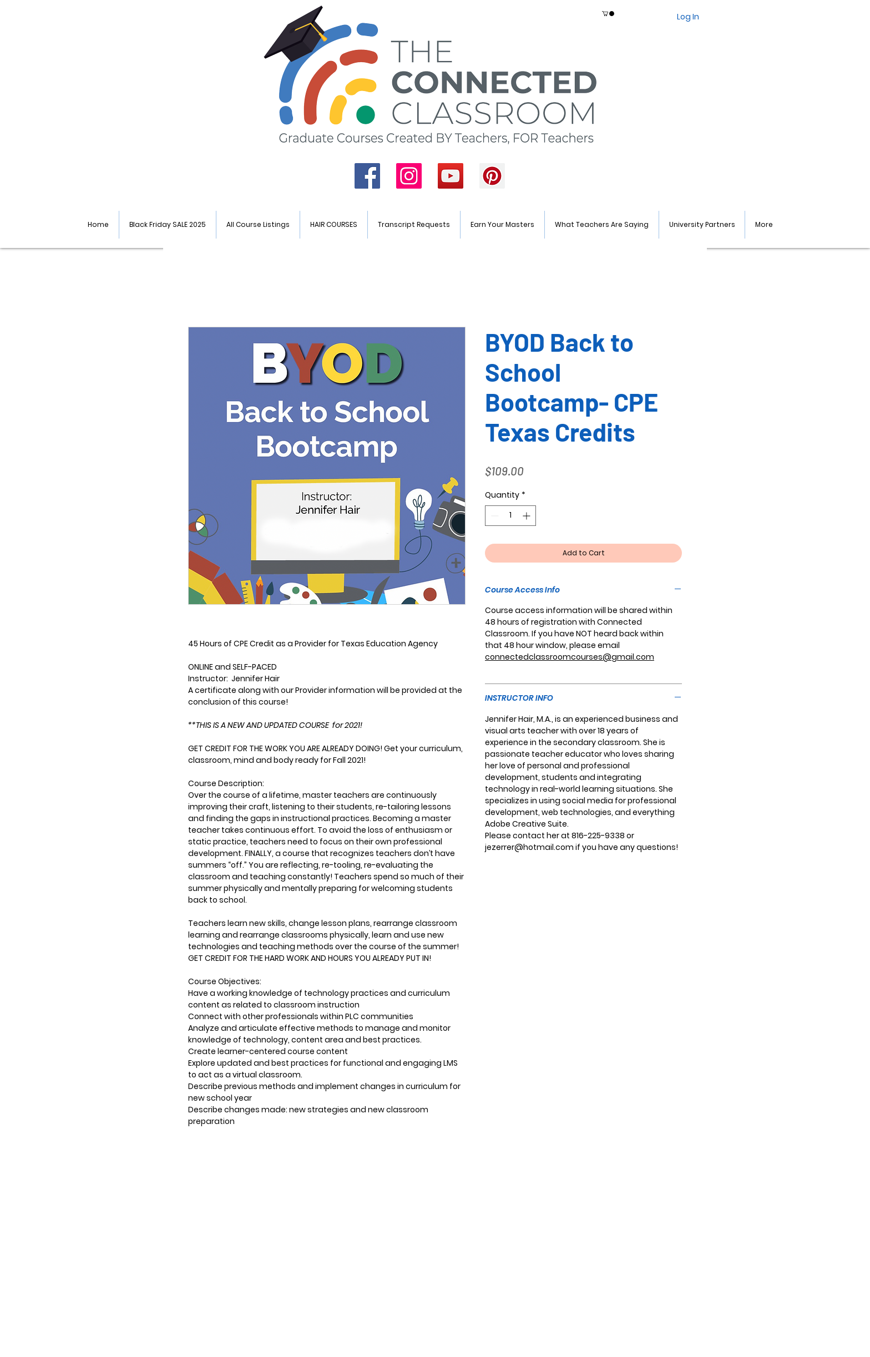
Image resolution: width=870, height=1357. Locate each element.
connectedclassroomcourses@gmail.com (569, 656)
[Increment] (527, 515)
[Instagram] (409, 176)
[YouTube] (450, 176)
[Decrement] (493, 515)
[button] (608, 13)
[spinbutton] (510, 515)
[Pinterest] (492, 176)
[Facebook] (367, 176)
